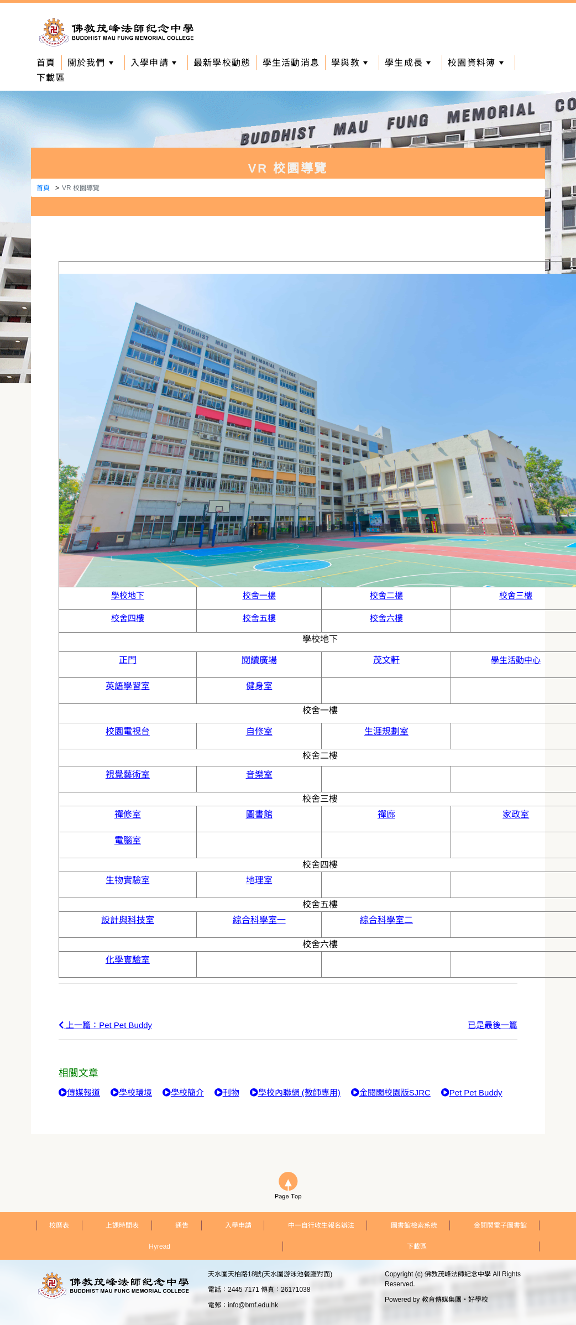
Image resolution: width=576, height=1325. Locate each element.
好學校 (478, 1299)
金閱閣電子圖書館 (500, 1225)
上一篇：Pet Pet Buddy (105, 1025)
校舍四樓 (127, 618)
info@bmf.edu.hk (253, 1305)
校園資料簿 (475, 62)
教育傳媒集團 (442, 1299)
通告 (181, 1225)
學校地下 (127, 595)
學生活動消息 (291, 62)
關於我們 (90, 62)
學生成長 (408, 62)
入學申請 (153, 62)
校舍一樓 (259, 595)
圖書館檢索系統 (414, 1225)
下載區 (50, 77)
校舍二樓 (386, 595)
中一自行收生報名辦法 (321, 1225)
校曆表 (59, 1225)
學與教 (349, 62)
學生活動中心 (516, 660)
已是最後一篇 (492, 1025)
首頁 (46, 62)
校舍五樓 (259, 618)
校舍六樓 (386, 618)
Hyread (159, 1246)
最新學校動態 (222, 62)
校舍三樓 (515, 595)
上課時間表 (122, 1225)
